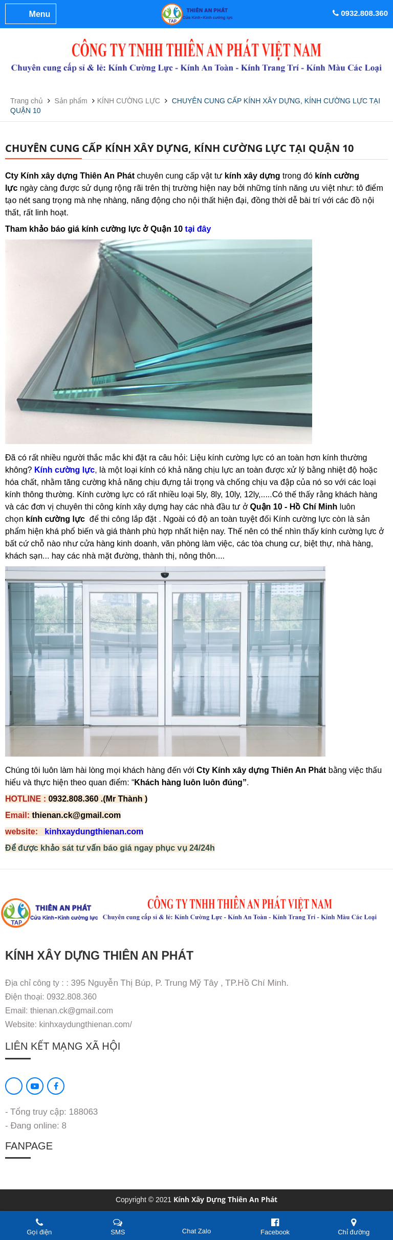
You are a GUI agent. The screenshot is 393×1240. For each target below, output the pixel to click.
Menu (40, 14)
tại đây (198, 229)
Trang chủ (27, 101)
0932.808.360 (360, 13)
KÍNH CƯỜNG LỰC (128, 101)
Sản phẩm (72, 101)
